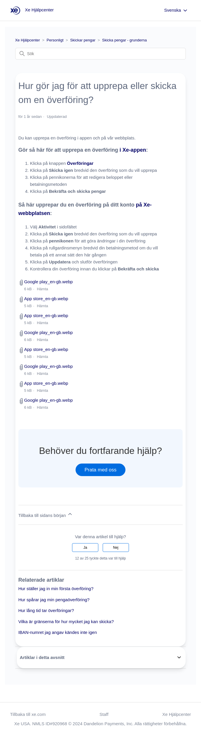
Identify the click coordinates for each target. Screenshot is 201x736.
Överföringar (80, 163)
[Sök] (100, 54)
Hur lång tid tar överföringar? (46, 610)
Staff (104, 714)
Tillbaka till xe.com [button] (28, 714)
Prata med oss (101, 470)
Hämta (42, 289)
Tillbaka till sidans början (45, 514)
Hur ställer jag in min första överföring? (56, 588)
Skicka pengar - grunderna (124, 40)
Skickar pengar (82, 40)
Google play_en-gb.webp (48, 281)
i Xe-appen (133, 150)
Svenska (176, 10)
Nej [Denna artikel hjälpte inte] (115, 548)
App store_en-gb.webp (46, 298)
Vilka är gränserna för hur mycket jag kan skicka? (66, 621)
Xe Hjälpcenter (27, 40)
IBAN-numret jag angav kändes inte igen (57, 632)
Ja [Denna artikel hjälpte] (85, 548)
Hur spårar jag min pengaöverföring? (54, 599)
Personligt (55, 40)
